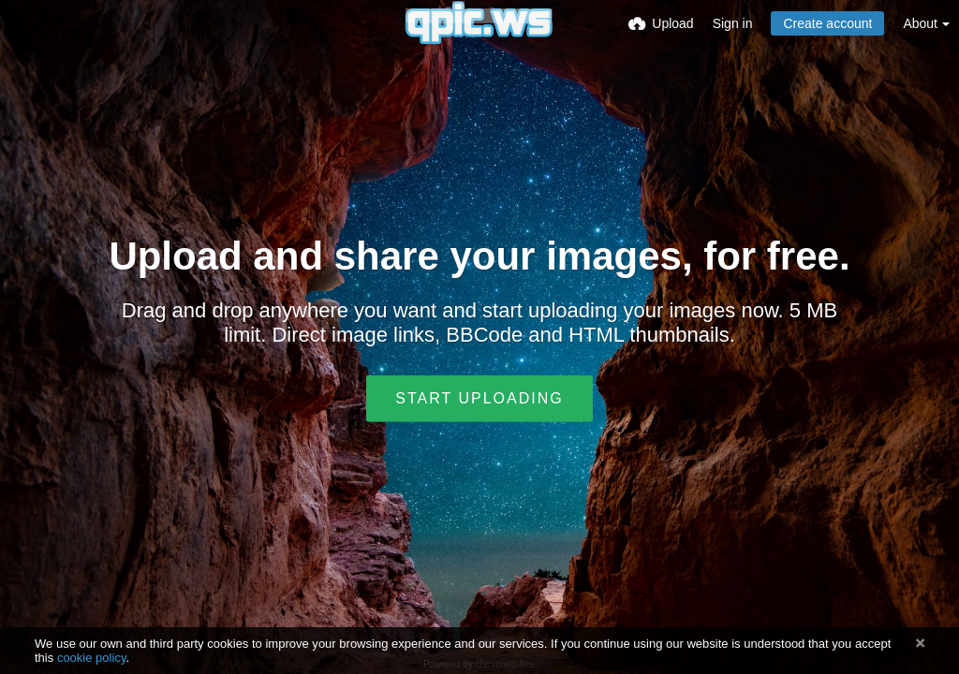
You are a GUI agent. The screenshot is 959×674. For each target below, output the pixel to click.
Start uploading (479, 398)
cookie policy (91, 658)
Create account (827, 23)
